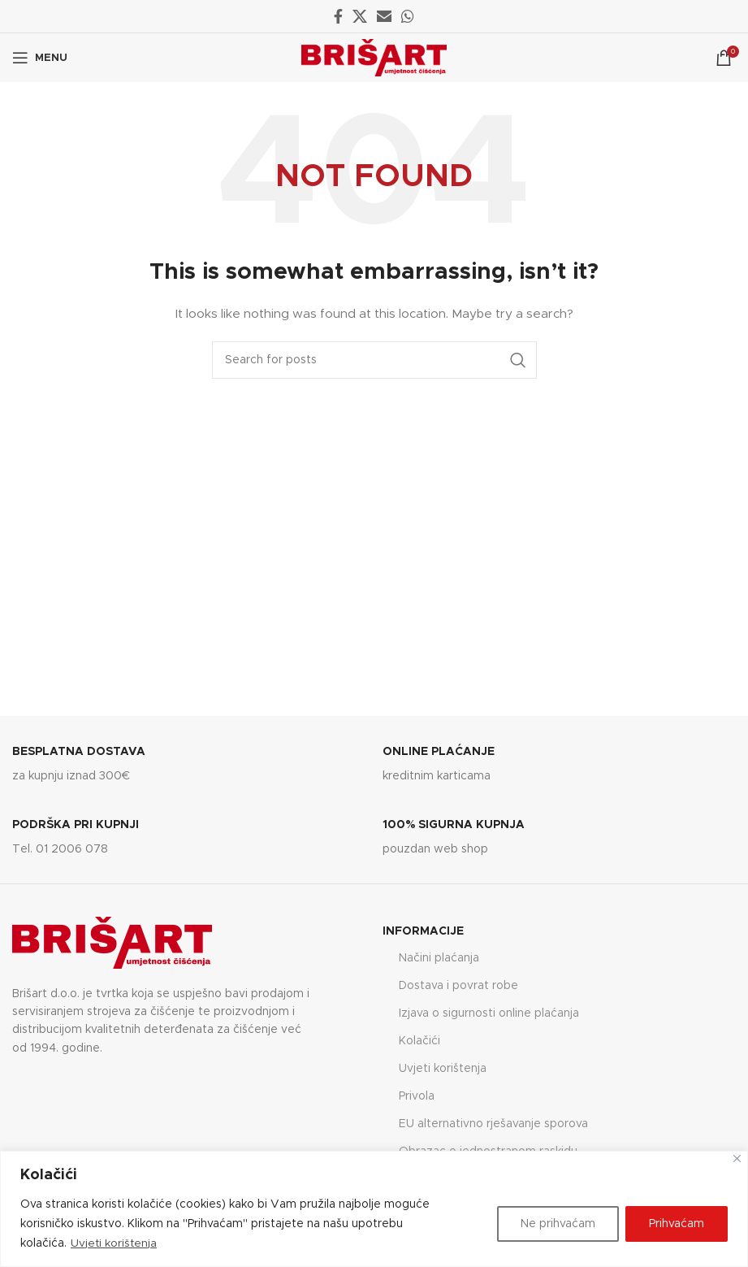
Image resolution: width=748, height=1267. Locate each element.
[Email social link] (384, 16)
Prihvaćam (676, 1224)
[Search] (374, 360)
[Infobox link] (188, 765)
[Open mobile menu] (40, 57)
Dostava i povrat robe (458, 985)
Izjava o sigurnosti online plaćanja (489, 1013)
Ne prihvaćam (558, 1224)
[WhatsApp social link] (407, 16)
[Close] (737, 1158)
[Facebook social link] (338, 16)
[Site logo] (374, 57)
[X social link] (360, 16)
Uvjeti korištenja (114, 1243)
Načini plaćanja (439, 958)
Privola (417, 1096)
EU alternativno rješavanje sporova (493, 1124)
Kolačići (419, 1041)
